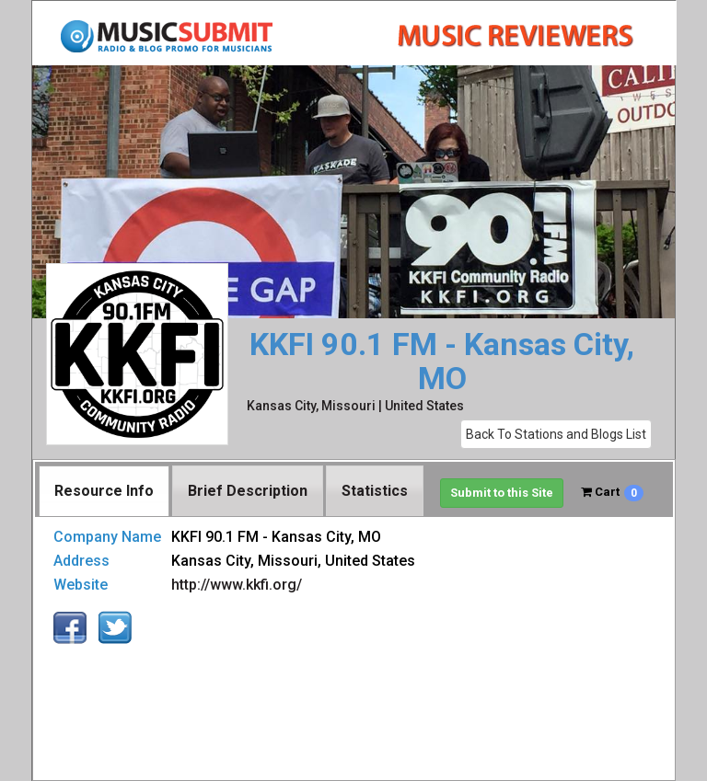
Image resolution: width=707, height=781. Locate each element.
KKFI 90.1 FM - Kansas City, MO (441, 361)
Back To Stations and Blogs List (556, 434)
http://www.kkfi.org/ (236, 584)
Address (81, 560)
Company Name (107, 537)
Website (80, 584)
